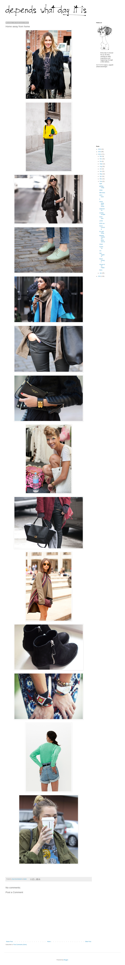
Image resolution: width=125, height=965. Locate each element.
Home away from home (101, 204)
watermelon (102, 209)
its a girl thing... (102, 232)
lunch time (101, 217)
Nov (101, 159)
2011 (99, 276)
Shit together (101, 255)
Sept (101, 164)
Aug (101, 166)
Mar (101, 179)
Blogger (66, 960)
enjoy (100, 190)
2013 (99, 151)
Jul (101, 169)
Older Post (88, 941)
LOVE (101, 221)
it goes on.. (101, 247)
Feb (101, 181)
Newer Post (9, 941)
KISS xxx (102, 223)
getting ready (101, 186)
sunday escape (102, 213)
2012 (99, 154)
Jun (101, 171)
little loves (102, 192)
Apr (101, 176)
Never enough (101, 260)
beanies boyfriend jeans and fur (102, 239)
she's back (101, 195)
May (101, 174)
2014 (99, 149)
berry (100, 270)
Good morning (102, 227)
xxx (100, 250)
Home (49, 941)
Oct (101, 161)
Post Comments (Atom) (20, 944)
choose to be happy (102, 266)
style (100, 183)
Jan (101, 273)
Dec (101, 156)
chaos (101, 244)
